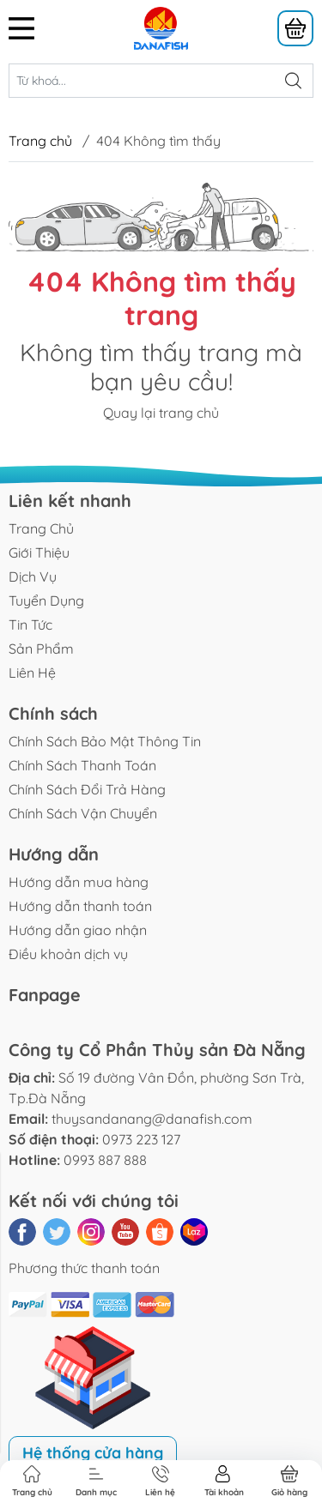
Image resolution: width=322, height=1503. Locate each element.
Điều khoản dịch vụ (68, 954)
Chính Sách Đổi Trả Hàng (87, 789)
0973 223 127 (141, 1139)
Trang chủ (40, 140)
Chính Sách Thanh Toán (82, 765)
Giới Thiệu (39, 552)
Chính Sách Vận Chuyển (83, 813)
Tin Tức (30, 624)
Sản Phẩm (41, 648)
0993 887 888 (105, 1159)
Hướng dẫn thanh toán (80, 905)
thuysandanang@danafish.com (152, 1118)
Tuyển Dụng (46, 600)
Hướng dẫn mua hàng (79, 881)
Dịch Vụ (33, 576)
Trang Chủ (41, 528)
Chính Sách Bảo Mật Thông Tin (105, 741)
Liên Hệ (32, 672)
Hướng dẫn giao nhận (78, 930)
